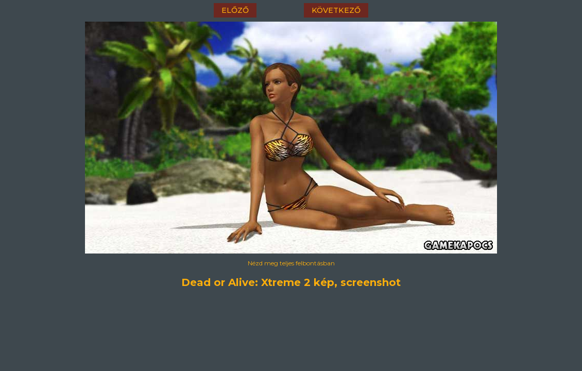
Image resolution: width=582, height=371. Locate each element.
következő (336, 10)
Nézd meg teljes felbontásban (291, 263)
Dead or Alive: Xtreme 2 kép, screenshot (291, 282)
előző (235, 10)
